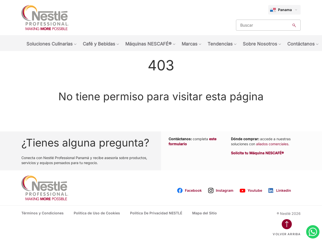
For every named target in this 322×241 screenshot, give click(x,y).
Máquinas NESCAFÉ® (148, 43)
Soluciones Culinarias (49, 43)
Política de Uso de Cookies (97, 213)
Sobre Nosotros (260, 43)
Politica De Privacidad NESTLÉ (156, 213)
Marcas (189, 43)
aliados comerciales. (272, 144)
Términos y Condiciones (42, 213)
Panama (281, 10)
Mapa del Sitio (204, 213)
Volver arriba (287, 234)
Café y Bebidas (99, 43)
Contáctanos (301, 43)
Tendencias (220, 43)
